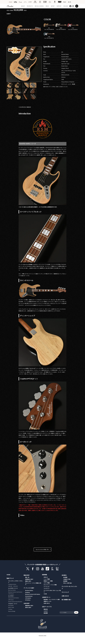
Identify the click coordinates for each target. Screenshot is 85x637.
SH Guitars (27, 600)
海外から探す (28, 607)
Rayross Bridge (11, 611)
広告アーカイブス (47, 606)
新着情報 (44, 574)
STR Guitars (11, 594)
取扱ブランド (10, 578)
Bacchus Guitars (12, 590)
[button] (37, 64)
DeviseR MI (10, 605)
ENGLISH (66, 6)
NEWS (47, 6)
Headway (27, 592)
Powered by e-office (42, 635)
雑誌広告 (46, 609)
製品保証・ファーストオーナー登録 (52, 599)
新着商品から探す (29, 579)
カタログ (46, 611)
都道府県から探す (29, 605)
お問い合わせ (47, 603)
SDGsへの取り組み (67, 583)
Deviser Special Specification (15, 601)
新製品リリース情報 (48, 581)
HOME (8, 574)
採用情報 (65, 581)
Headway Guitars (12, 584)
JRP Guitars (11, 599)
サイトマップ (65, 592)
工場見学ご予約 (66, 579)
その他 (45, 594)
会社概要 (65, 577)
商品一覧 (27, 577)
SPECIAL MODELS (39, 6)
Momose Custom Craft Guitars (15, 592)
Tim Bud (10, 609)
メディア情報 (47, 583)
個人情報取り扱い (66, 599)
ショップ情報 (47, 579)
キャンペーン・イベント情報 (50, 584)
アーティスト (47, 586)
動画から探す (28, 581)
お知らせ (46, 577)
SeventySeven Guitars (13, 597)
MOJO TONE (11, 607)
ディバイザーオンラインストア (69, 587)
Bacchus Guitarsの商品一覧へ (42, 549)
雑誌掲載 (46, 613)
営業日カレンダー (48, 601)
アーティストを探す (29, 588)
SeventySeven (28, 596)
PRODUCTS (30, 6)
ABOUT (23, 6)
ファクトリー (47, 588)
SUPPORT (59, 6)
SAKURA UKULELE (13, 586)
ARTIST (53, 6)
